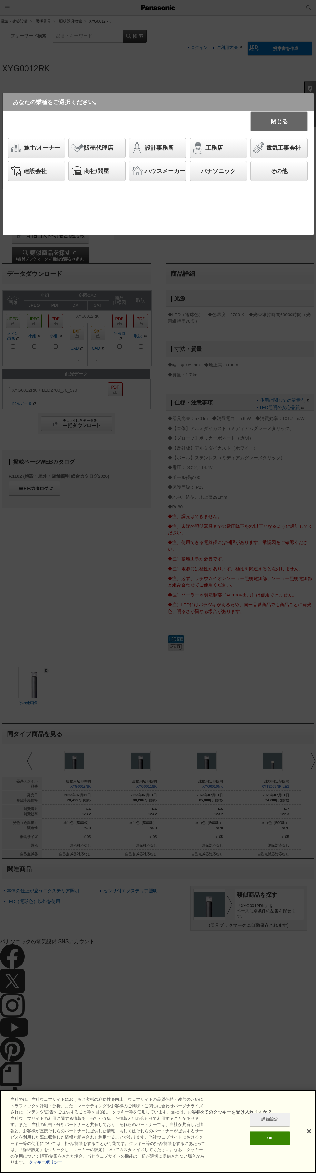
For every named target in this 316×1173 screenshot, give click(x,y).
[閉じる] (309, 1131)
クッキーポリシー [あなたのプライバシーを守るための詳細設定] (45, 1162)
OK (270, 1138)
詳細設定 (269, 1119)
